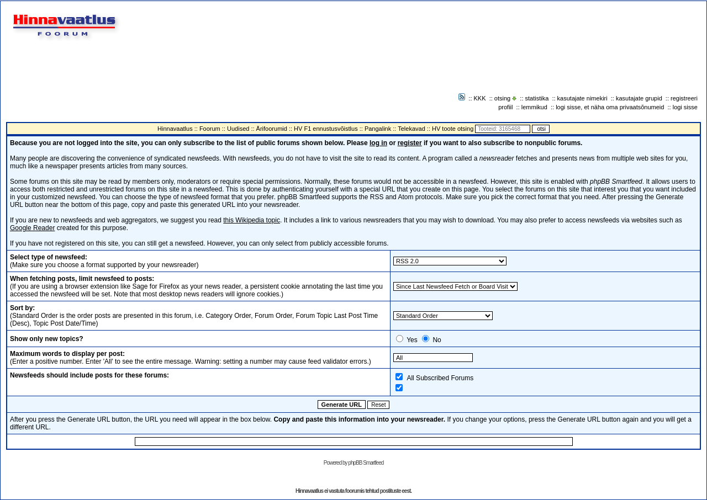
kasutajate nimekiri (582, 98)
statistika (537, 98)
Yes (412, 340)
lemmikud (534, 107)
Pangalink (378, 128)
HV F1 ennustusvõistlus (326, 128)
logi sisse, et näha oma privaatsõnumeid (610, 107)
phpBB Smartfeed (365, 463)
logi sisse (685, 107)
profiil (505, 107)
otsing (502, 98)
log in (378, 143)
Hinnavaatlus (175, 128)
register (410, 143)
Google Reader (32, 228)
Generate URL (341, 404)
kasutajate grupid (639, 98)
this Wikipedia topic (251, 220)
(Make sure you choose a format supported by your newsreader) (104, 261)
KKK (480, 98)
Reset (378, 405)
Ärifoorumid (271, 128)
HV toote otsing (452, 128)
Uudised (238, 128)
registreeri (684, 98)
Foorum (209, 128)
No (436, 340)
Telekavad (411, 128)
